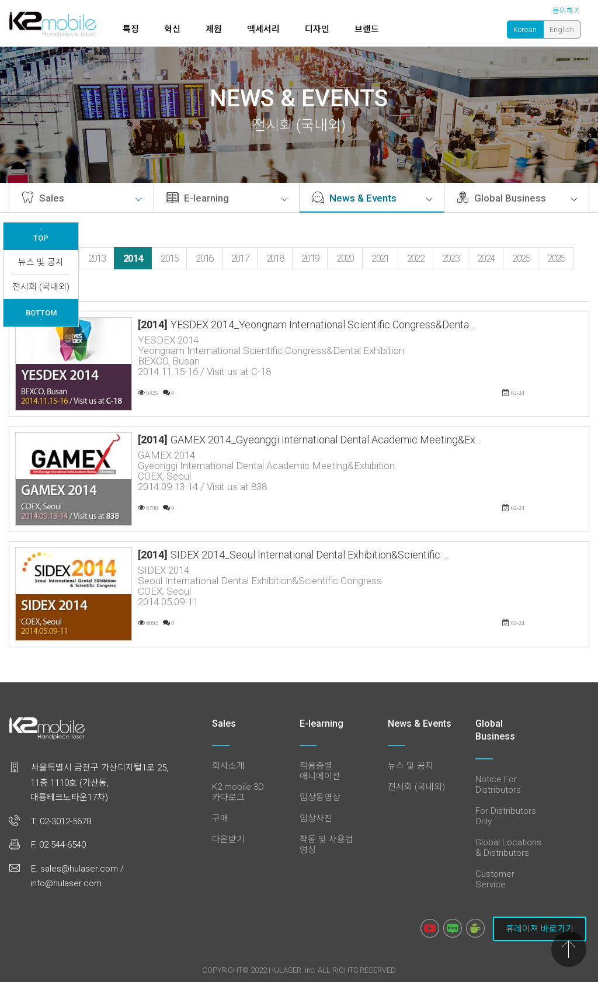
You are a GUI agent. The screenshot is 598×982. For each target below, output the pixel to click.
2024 (485, 258)
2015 (169, 258)
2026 (555, 258)
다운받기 (228, 839)
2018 (274, 258)
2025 (520, 258)
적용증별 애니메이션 (320, 771)
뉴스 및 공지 (41, 262)
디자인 (317, 29)
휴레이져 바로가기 (539, 929)
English (562, 29)
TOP (40, 235)
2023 (450, 258)
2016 (204, 258)
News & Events (371, 198)
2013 (96, 258)
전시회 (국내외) (40, 287)
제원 (214, 29)
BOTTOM (40, 314)
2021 (379, 258)
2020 (344, 258)
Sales (81, 198)
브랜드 (366, 29)
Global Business (516, 198)
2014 (132, 258)
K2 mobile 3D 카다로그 (238, 792)
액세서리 (263, 29)
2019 (309, 258)
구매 (220, 818)
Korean (525, 29)
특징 (131, 29)
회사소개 (228, 766)
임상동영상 (320, 797)
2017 (239, 258)
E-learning (226, 198)
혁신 (172, 29)
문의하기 (566, 10)
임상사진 (316, 818)
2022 (415, 258)
